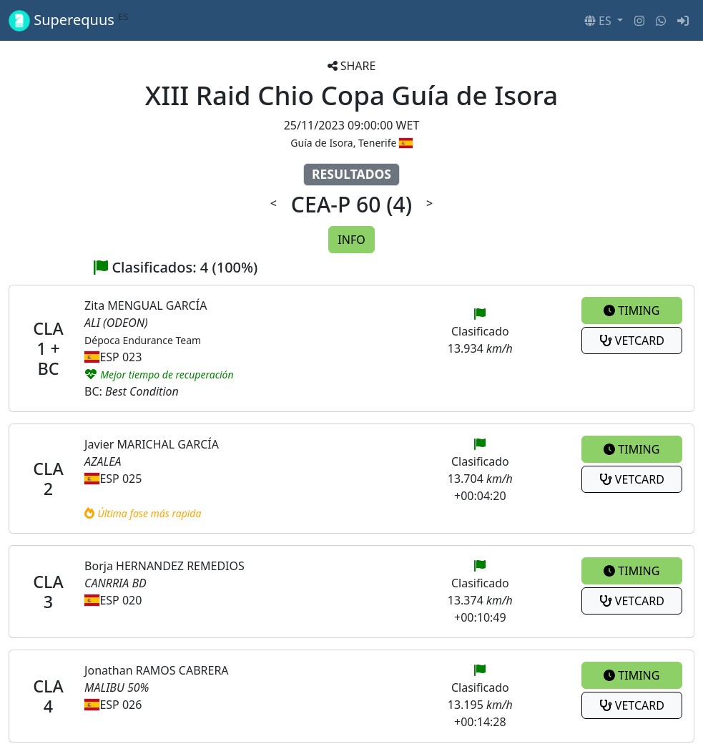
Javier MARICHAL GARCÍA (151, 444)
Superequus (69, 20)
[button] (604, 20)
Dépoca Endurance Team (142, 340)
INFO (351, 240)
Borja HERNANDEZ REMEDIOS (164, 566)
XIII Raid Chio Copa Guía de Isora (352, 95)
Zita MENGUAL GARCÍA (145, 305)
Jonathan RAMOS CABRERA (156, 670)
